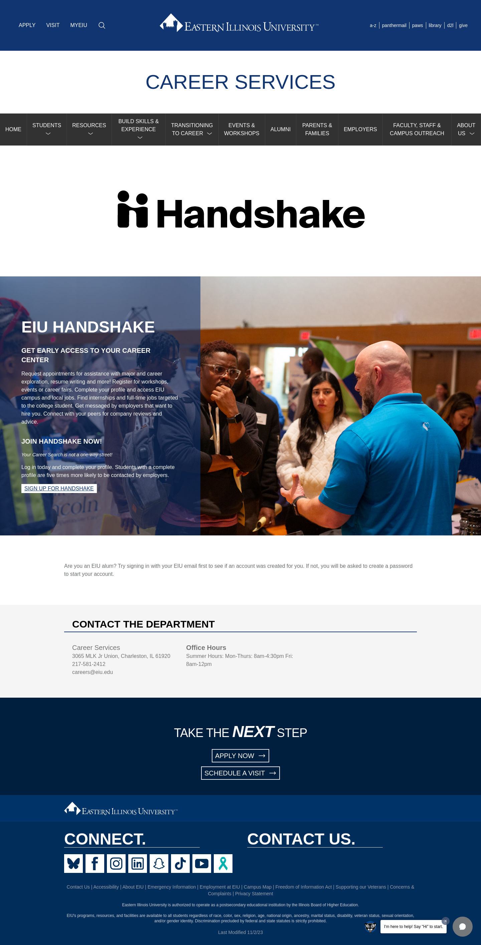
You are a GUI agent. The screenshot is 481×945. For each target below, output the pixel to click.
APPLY (27, 25)
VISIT (52, 25)
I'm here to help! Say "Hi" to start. (413, 926)
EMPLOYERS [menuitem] (360, 129)
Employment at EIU (220, 887)
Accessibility (106, 887)
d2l (450, 25)
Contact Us (78, 887)
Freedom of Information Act (304, 887)
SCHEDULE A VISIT (240, 773)
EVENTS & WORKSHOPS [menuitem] (242, 129)
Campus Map (258, 887)
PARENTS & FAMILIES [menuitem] (317, 129)
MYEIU (78, 25)
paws (417, 25)
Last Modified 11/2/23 (240, 932)
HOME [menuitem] (13, 129)
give (463, 25)
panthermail (394, 25)
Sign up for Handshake (59, 488)
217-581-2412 (89, 664)
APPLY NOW (240, 756)
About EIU (133, 887)
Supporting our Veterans (361, 887)
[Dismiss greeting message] (446, 921)
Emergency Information (172, 887)
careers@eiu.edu (92, 672)
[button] (463, 927)
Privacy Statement (254, 893)
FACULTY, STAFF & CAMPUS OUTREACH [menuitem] (417, 129)
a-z (373, 25)
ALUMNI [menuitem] (281, 129)
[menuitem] (47, 129)
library (435, 25)
